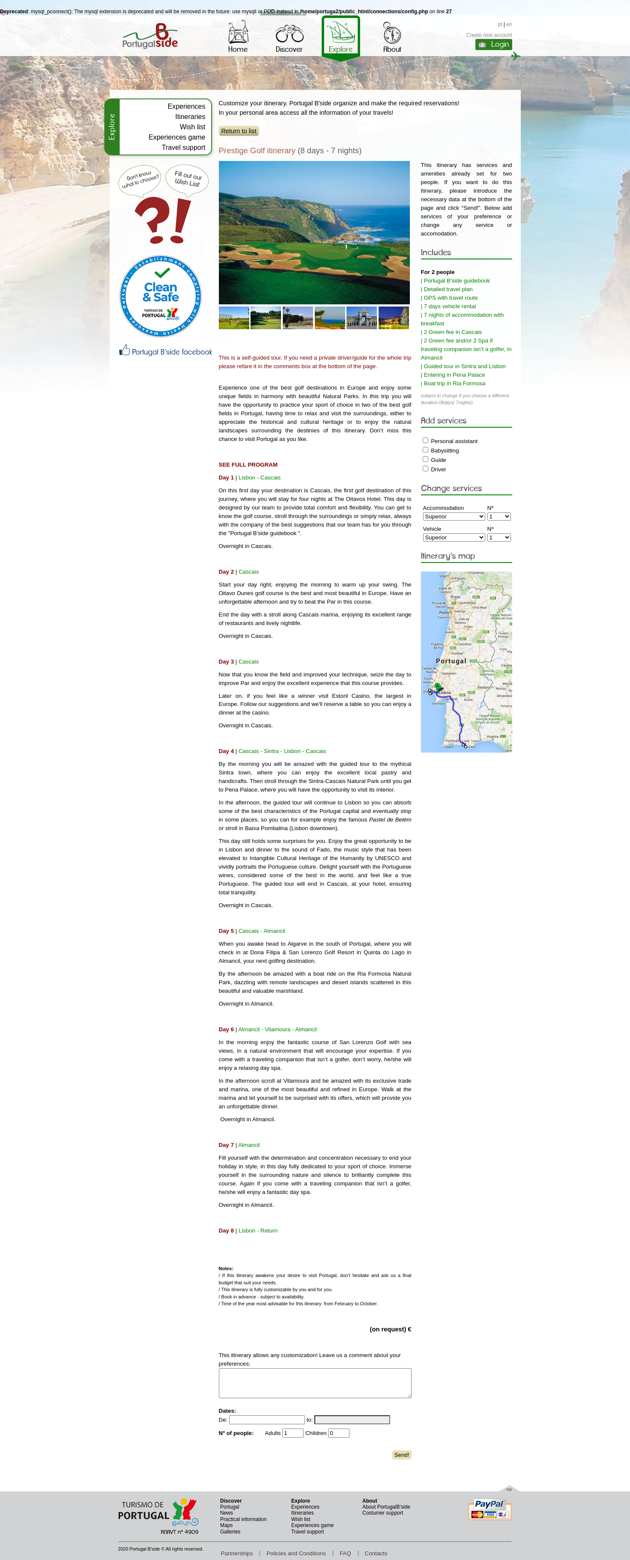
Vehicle (432, 529)
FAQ (345, 1553)
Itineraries (190, 116)
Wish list (193, 127)
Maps (226, 1525)
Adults (273, 1433)
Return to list (239, 131)
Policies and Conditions (296, 1553)
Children (316, 1433)
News (226, 1513)
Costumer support (382, 1513)
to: (310, 1420)
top (509, 1489)
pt (500, 24)
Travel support (184, 147)
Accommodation (443, 508)
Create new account (489, 35)
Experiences (186, 106)
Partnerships (237, 1553)
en (509, 24)
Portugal (229, 1507)
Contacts (376, 1553)
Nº (490, 508)
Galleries (230, 1532)
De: (223, 1420)
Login (500, 44)
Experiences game (177, 137)
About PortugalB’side (386, 1507)
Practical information (243, 1519)
